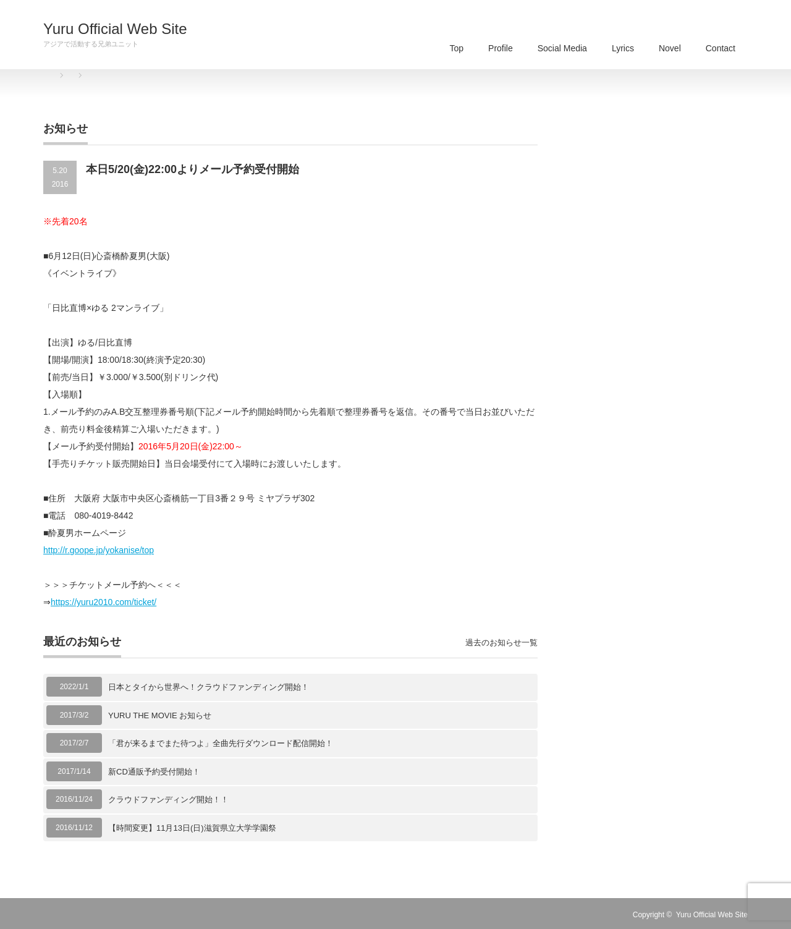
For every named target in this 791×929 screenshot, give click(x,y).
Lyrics (623, 48)
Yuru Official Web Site (115, 29)
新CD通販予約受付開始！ (154, 771)
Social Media (562, 48)
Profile (500, 48)
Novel (670, 48)
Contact (720, 48)
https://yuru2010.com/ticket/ (103, 602)
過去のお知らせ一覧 (501, 642)
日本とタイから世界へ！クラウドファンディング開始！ (208, 687)
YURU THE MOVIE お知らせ (159, 715)
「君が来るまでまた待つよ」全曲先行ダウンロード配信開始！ (220, 743)
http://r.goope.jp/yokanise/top (98, 550)
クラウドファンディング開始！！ (168, 799)
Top (456, 48)
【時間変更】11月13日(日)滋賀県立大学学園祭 (192, 828)
